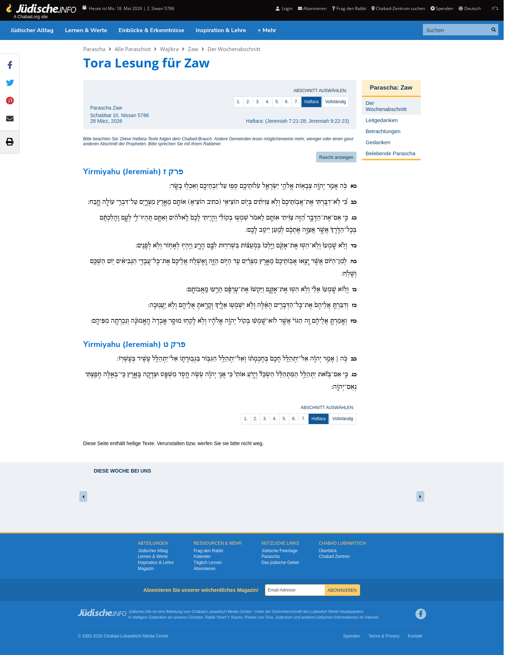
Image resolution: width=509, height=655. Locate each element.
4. (267, 101)
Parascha (94, 48)
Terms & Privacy (384, 636)
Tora (269, 617)
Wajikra (169, 48)
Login (284, 8)
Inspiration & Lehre (221, 30)
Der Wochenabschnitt (234, 48)
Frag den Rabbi (349, 8)
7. (296, 101)
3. (258, 101)
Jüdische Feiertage (279, 550)
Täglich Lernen (208, 562)
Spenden (441, 8)
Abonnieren (312, 8)
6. (287, 101)
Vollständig (335, 101)
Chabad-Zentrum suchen (398, 8)
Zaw (193, 48)
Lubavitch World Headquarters (336, 611)
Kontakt (415, 636)
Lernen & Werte (86, 30)
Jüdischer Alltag (32, 30)
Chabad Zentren (334, 556)
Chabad (199, 611)
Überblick (328, 550)
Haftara (311, 101)
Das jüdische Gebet (280, 562)
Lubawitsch (217, 611)
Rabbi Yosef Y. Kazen (224, 617)
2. (248, 101)
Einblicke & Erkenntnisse (151, 30)
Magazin (146, 568)
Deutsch (469, 8)
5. (277, 101)
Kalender (202, 556)
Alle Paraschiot (133, 48)
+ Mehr (267, 30)
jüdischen (325, 617)
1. (238, 101)
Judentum (283, 617)
